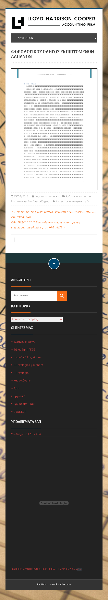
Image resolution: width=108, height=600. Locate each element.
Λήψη (79, 569)
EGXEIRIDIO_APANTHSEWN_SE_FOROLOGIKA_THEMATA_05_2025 (43, 569)
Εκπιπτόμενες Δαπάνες (24, 201)
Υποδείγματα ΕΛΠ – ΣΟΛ (26, 434)
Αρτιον (88, 196)
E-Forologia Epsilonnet (28, 365)
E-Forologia (21, 373)
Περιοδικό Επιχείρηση (27, 357)
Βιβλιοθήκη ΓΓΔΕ (24, 349)
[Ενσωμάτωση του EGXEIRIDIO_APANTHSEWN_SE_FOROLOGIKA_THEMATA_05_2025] (54, 503)
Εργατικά (19, 396)
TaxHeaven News (24, 342)
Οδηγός (44, 201)
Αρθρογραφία (74, 196)
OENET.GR (20, 412)
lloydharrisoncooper (47, 196)
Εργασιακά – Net (24, 404)
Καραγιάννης (22, 380)
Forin (17, 388)
